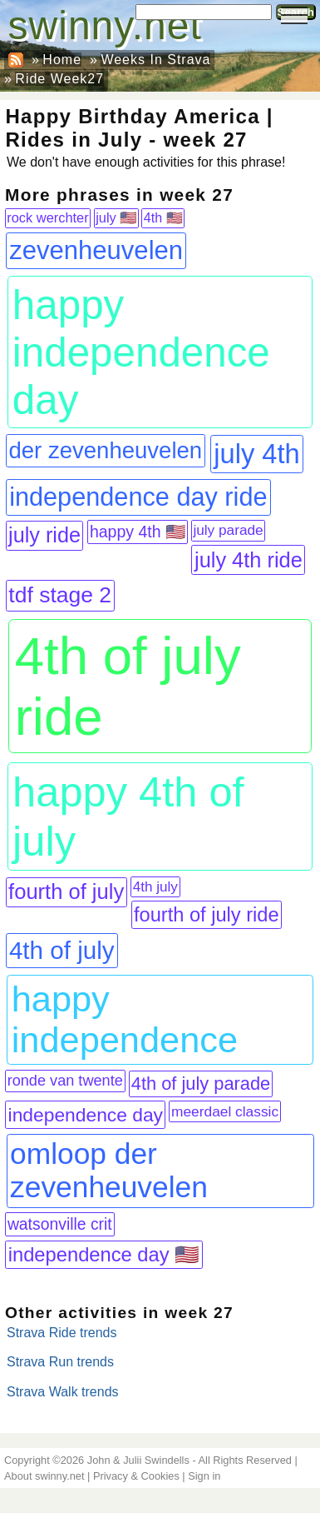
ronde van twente (65, 1080)
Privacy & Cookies (136, 1476)
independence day (85, 1115)
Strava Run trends (60, 1362)
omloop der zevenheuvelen (109, 1170)
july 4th (257, 453)
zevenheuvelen (96, 250)
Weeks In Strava (155, 59)
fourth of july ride (206, 915)
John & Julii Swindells (138, 1460)
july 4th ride (248, 560)
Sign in (204, 1476)
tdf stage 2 (59, 594)
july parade (228, 530)
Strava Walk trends (63, 1392)
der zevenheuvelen (106, 450)
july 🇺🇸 (116, 217)
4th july (155, 887)
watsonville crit (59, 1224)
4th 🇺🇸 (163, 218)
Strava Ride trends (62, 1333)
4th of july (62, 950)
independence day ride (138, 497)
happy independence (125, 1019)
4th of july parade (200, 1083)
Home (61, 59)
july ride (44, 535)
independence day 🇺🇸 (103, 1255)
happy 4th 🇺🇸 (137, 531)
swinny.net (105, 25)
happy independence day (141, 352)
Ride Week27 (59, 79)
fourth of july (66, 891)
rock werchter (47, 217)
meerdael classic (224, 1111)
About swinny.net (44, 1476)
